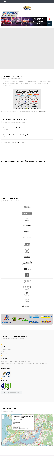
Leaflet (40, 445)
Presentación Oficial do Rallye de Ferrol (14, 142)
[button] (5, 1)
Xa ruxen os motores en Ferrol (11, 127)
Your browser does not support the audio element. (11, 392)
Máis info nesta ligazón (40, 111)
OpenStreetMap (45, 445)
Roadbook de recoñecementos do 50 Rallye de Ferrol (17, 135)
